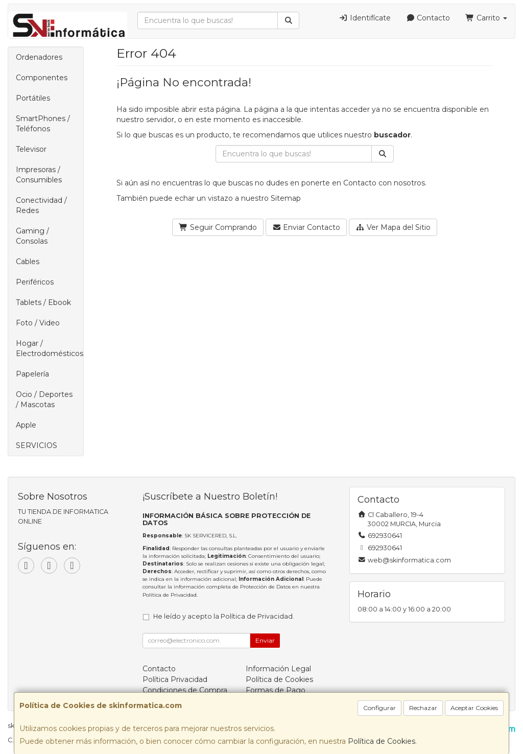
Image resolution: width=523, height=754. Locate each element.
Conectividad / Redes (41, 205)
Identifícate (365, 17)
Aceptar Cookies (474, 708)
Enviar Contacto (306, 227)
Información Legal (278, 668)
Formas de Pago (275, 690)
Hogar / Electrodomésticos (49, 348)
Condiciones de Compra (184, 690)
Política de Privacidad (169, 595)
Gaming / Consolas (32, 236)
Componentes (41, 77)
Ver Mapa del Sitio (393, 227)
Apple (26, 425)
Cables (27, 261)
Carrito (486, 17)
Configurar (379, 708)
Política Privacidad (174, 679)
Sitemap (286, 198)
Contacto (428, 17)
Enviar (265, 640)
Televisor (31, 149)
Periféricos (35, 282)
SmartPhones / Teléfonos (43, 123)
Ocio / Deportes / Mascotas (44, 399)
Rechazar (423, 708)
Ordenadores (39, 57)
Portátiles (33, 98)
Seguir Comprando (218, 227)
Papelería (32, 374)
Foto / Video (38, 322)
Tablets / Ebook (43, 302)
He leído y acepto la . (223, 616)
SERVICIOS (36, 445)
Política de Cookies (381, 741)
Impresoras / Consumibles (39, 174)
